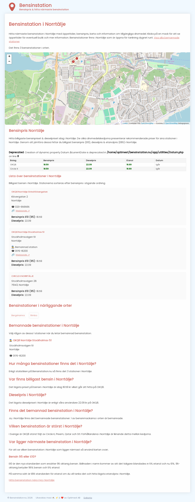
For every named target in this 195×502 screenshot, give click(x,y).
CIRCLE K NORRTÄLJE (22, 276)
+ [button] (9, 56)
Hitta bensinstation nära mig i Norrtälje (31, 480)
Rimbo (33, 315)
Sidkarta (87, 497)
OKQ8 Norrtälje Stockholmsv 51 (27, 232)
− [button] (9, 61)
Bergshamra (18, 315)
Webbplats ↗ (23, 210)
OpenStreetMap (147, 123)
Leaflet (125, 123)
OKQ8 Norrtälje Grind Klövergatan (29, 191)
